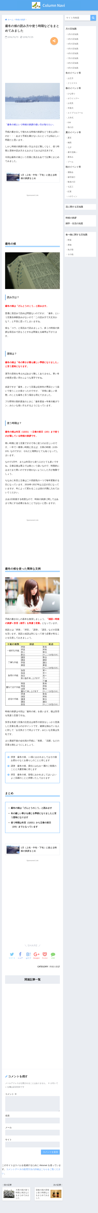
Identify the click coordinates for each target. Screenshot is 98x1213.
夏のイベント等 (73, 132)
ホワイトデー (73, 98)
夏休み (70, 157)
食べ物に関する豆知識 (76, 235)
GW (69, 122)
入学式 (70, 118)
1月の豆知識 (73, 34)
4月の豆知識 (73, 44)
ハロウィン (72, 196)
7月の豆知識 (73, 58)
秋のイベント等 (73, 167)
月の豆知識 (71, 29)
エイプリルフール (75, 113)
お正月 (70, 78)
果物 (69, 245)
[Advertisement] (32, 63)
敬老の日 (71, 182)
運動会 (70, 172)
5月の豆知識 (73, 48)
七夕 (69, 147)
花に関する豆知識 (74, 207)
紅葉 (69, 192)
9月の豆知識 (73, 68)
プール (70, 162)
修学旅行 (71, 177)
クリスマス (72, 83)
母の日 (70, 127)
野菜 (69, 240)
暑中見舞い (72, 152)
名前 (7, 1116)
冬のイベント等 (73, 73)
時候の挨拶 (55, 966)
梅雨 (69, 143)
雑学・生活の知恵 (74, 224)
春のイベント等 (73, 88)
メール (8, 1127)
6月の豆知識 (73, 53)
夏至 (69, 138)
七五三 (70, 187)
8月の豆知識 (73, 63)
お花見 (70, 103)
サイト (8, 1139)
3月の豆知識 (73, 39)
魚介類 (70, 250)
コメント (11, 1094)
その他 (70, 255)
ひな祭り (71, 94)
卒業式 (70, 108)
